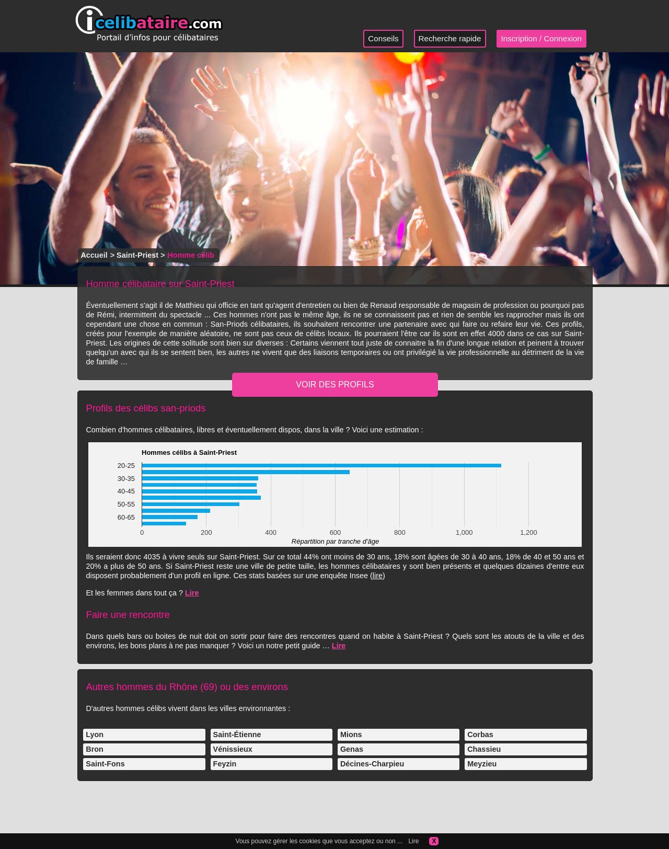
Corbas (480, 734)
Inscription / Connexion (541, 38)
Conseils (383, 38)
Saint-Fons (105, 764)
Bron (94, 749)
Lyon (94, 734)
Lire (192, 593)
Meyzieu (482, 764)
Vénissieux (232, 749)
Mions (351, 734)
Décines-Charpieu (372, 764)
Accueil (93, 255)
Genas (351, 749)
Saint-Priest (137, 255)
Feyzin (225, 764)
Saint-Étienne (237, 734)
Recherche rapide (450, 38)
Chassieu (484, 749)
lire (378, 575)
